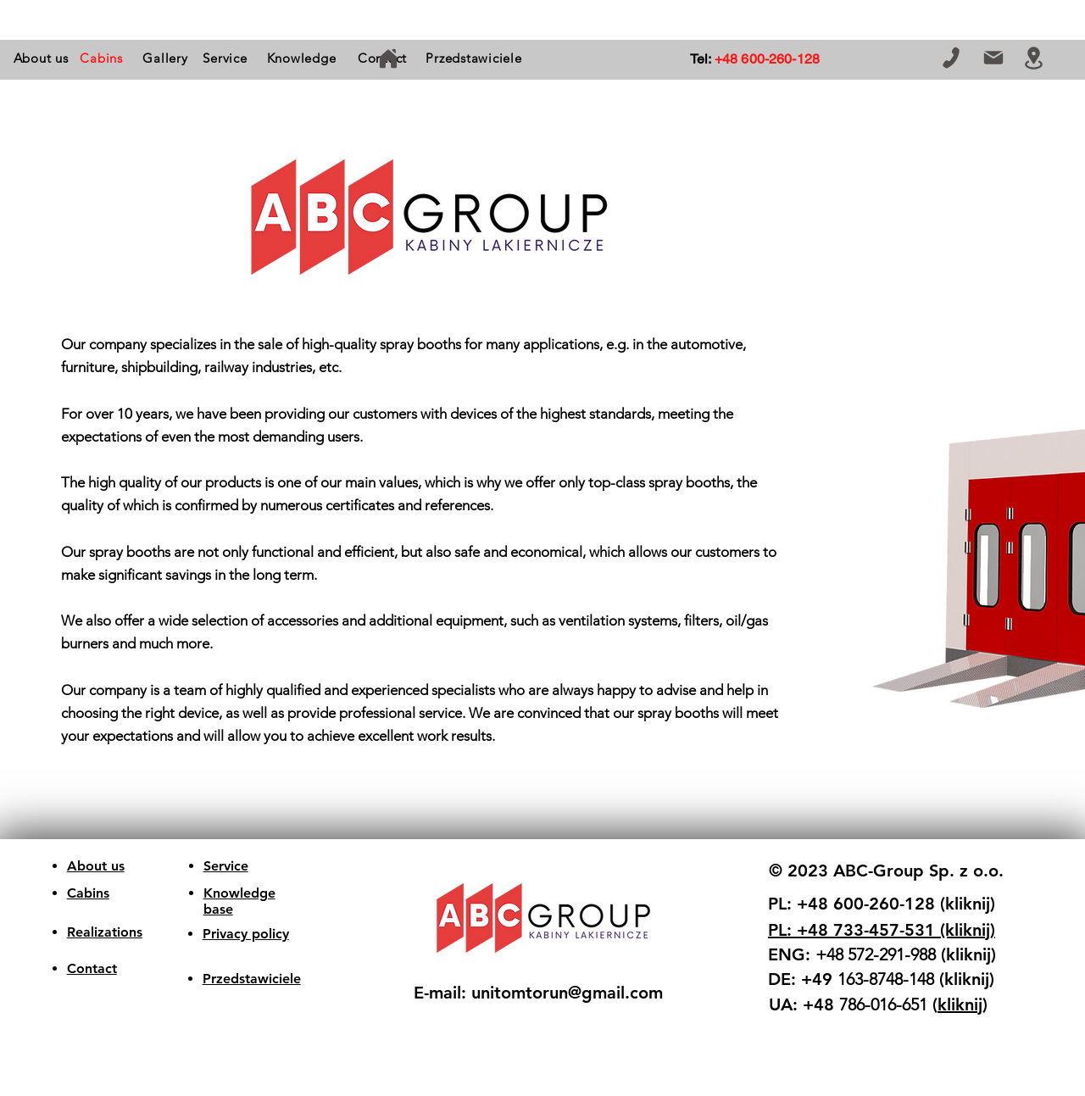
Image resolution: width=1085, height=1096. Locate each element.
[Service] (225, 57)
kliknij (960, 1004)
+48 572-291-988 (875, 954)
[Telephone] (950, 58)
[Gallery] (165, 57)
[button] (101, 57)
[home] (388, 58)
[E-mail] (993, 58)
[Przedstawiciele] (474, 57)
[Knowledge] (301, 57)
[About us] (40, 57)
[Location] (1033, 58)
